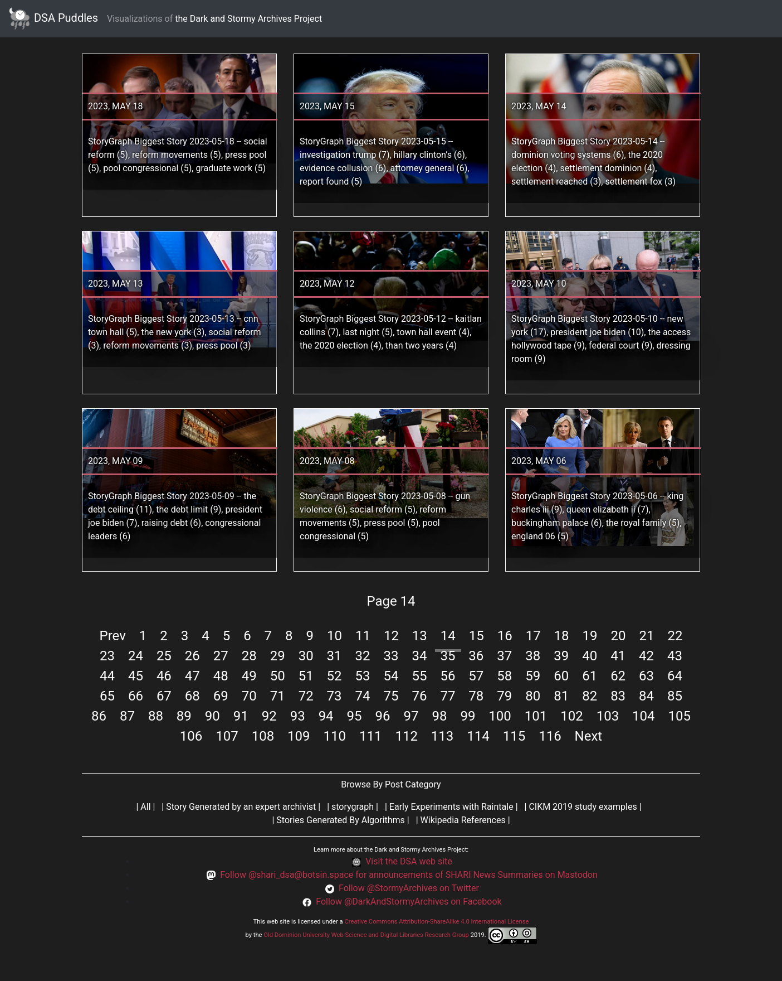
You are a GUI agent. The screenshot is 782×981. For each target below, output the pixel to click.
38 (532, 656)
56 (447, 676)
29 (277, 656)
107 (227, 736)
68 (192, 696)
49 (249, 676)
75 (391, 696)
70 (249, 696)
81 (561, 696)
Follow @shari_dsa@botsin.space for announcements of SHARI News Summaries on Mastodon (409, 874)
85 (674, 696)
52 (334, 676)
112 (406, 736)
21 (646, 636)
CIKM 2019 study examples (583, 806)
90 (212, 716)
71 (277, 696)
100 (499, 716)
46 (164, 676)
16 (504, 636)
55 (419, 676)
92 (269, 716)
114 (478, 736)
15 (476, 636)
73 (334, 696)
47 (192, 676)
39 (561, 656)
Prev (113, 636)
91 (240, 716)
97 (410, 716)
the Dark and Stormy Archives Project (248, 18)
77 (447, 696)
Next (589, 736)
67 (164, 696)
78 (475, 696)
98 (439, 716)
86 (98, 716)
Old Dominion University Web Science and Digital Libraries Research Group (366, 935)
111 (370, 736)
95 (354, 716)
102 (571, 716)
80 (532, 696)
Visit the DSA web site (408, 861)
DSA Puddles (53, 18)
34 (419, 656)
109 (298, 736)
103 (608, 716)
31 (334, 656)
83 (617, 696)
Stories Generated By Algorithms (340, 820)
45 (135, 676)
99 (467, 716)
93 (297, 716)
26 (192, 656)
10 (334, 636)
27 (220, 656)
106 (191, 736)
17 (533, 636)
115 (514, 736)
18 (561, 636)
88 (155, 716)
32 (362, 656)
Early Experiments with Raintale (451, 806)
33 (391, 656)
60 (561, 676)
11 (362, 636)
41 (617, 656)
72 (306, 696)
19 (590, 636)
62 (617, 676)
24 (135, 656)
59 (532, 676)
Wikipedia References (463, 820)
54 (391, 676)
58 (504, 676)
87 (127, 716)
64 (674, 676)
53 (362, 676)
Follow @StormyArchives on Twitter (409, 888)
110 (335, 736)
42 (646, 656)
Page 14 (390, 601)
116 (550, 736)
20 (618, 636)
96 (382, 716)
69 (220, 696)
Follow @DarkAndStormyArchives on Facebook (408, 901)
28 (249, 656)
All (145, 806)
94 (326, 716)
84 (646, 696)
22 (674, 636)
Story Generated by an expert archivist (241, 806)
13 (419, 636)
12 (391, 636)
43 (674, 656)
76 (419, 696)
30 (306, 656)
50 (277, 676)
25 (164, 656)
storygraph (352, 806)
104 (643, 716)
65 (107, 696)
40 (589, 656)
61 (589, 676)
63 (646, 676)
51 (306, 676)
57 (475, 676)
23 (107, 656)
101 (536, 716)
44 (107, 676)
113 (442, 736)
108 (263, 736)
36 (475, 656)
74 (362, 696)
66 (135, 696)
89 (184, 716)
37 (504, 656)
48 (220, 676)
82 (589, 696)
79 (504, 696)
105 (679, 716)
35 (447, 656)
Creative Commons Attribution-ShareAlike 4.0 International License (436, 921)
